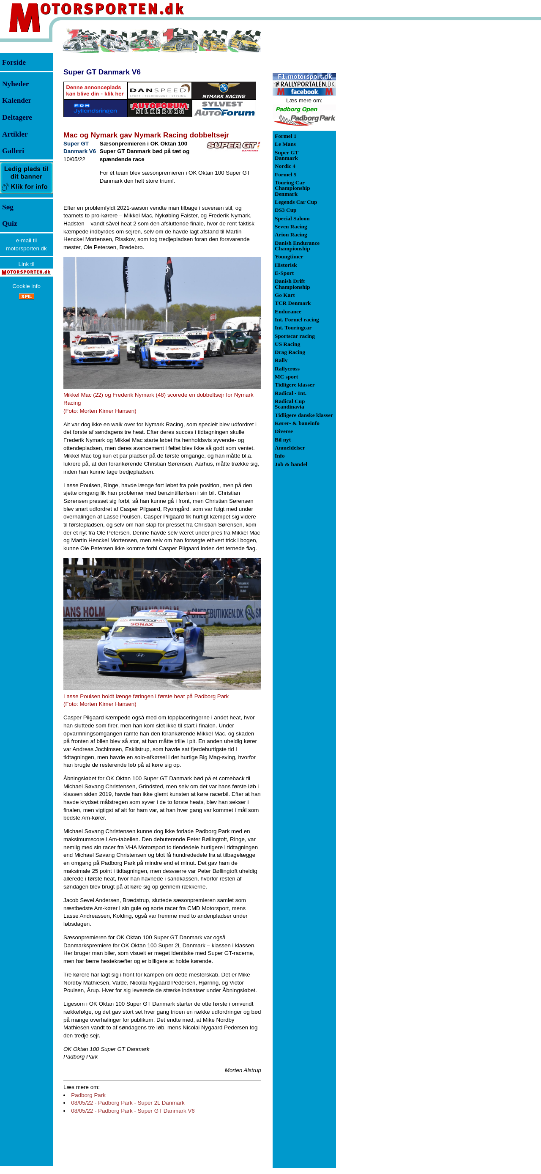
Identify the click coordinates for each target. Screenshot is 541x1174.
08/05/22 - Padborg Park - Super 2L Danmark (127, 1103)
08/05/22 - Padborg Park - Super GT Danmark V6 (132, 1111)
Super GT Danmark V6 (102, 72)
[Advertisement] (380, 154)
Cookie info (26, 286)
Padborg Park (88, 1095)
